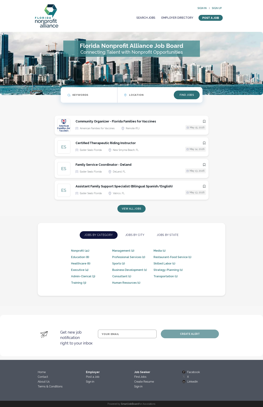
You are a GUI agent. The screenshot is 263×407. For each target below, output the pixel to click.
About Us (44, 381)
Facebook (193, 372)
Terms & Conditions (50, 386)
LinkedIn (192, 381)
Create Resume (144, 381)
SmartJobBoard (130, 403)
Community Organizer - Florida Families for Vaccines (116, 121)
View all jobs (131, 208)
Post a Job (210, 18)
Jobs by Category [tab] (98, 235)
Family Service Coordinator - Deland (103, 164)
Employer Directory (177, 17)
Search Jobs (145, 17)
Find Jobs (187, 95)
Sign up (217, 8)
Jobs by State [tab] (167, 235)
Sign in (202, 8)
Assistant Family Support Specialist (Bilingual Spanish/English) (124, 186)
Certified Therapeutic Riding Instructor (106, 143)
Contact (43, 376)
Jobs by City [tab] (135, 235)
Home (42, 372)
